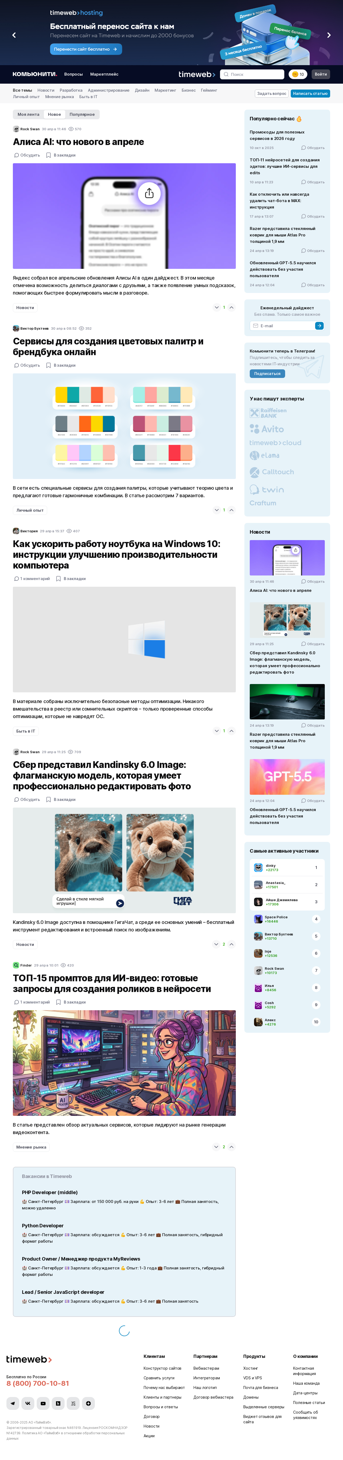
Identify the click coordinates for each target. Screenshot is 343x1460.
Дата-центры (305, 1393)
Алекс (270, 1020)
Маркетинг (165, 90)
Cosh (269, 1003)
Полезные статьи (309, 1402)
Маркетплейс (104, 74)
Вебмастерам (206, 1368)
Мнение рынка (59, 96)
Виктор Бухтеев (279, 934)
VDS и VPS (252, 1378)
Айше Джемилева (282, 900)
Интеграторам (206, 1378)
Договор (152, 1416)
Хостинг (250, 1368)
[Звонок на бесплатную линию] (68, 1383)
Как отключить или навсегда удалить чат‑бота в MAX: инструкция (279, 201)
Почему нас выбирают (164, 1387)
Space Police (276, 917)
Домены (250, 1397)
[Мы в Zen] (88, 1403)
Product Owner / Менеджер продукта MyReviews (81, 1259)
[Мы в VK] (27, 1403)
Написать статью (310, 93)
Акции (149, 1435)
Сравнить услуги (159, 1378)
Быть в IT (88, 96)
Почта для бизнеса (260, 1387)
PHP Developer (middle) (49, 1192)
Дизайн (142, 90)
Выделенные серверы (263, 1407)
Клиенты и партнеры (162, 1397)
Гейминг (209, 90)
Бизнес (189, 90)
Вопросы (73, 74)
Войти (321, 74)
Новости (46, 90)
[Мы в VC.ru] (73, 1403)
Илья (269, 985)
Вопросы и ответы (161, 1407)
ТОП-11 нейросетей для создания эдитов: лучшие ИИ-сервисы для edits (285, 166)
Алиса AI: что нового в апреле (281, 590)
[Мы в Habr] (58, 1403)
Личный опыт (26, 96)
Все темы (22, 90)
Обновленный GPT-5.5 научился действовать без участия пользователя (283, 269)
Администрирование (109, 90)
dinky (270, 865)
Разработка (71, 90)
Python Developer (43, 1225)
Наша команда (306, 1383)
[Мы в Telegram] (12, 1403)
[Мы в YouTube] (43, 1403)
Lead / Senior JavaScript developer (63, 1292)
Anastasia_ (275, 883)
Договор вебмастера (213, 1397)
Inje (268, 951)
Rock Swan (274, 968)
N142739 (13, 1433)
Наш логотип (205, 1387)
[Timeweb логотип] (68, 1360)
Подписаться (267, 373)
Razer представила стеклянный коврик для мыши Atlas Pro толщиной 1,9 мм (282, 235)
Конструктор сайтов (162, 1368)
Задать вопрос (271, 93)
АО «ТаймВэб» (39, 1422)
